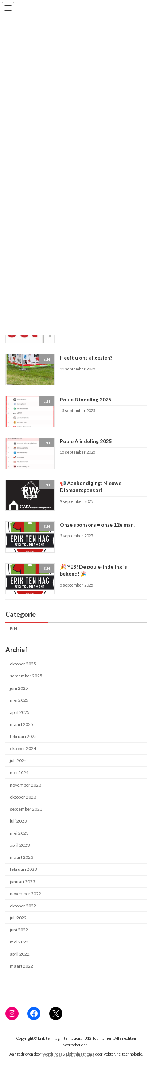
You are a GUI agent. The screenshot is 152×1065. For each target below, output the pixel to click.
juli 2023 (18, 821)
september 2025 (26, 675)
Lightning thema (80, 1054)
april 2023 (20, 845)
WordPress (52, 1054)
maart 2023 (21, 857)
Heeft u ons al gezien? (86, 357)
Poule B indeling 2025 (85, 399)
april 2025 (20, 712)
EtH (13, 628)
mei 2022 (19, 942)
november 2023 (25, 784)
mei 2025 (19, 700)
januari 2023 (22, 881)
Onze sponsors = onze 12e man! (98, 525)
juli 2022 (18, 917)
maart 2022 (21, 966)
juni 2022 (19, 930)
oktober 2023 (23, 797)
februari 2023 (23, 869)
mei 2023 (19, 833)
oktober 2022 (23, 905)
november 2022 (25, 893)
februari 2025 (23, 736)
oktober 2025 (23, 663)
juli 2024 (18, 760)
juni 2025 (19, 688)
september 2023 (26, 809)
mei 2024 (19, 772)
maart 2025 (21, 724)
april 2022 (20, 954)
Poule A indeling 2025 (86, 441)
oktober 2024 (23, 748)
